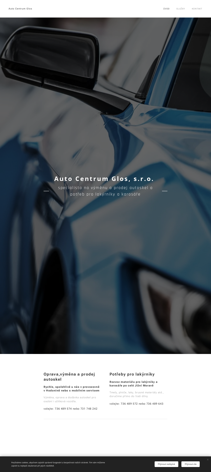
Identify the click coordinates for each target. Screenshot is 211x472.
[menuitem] (168, 8)
